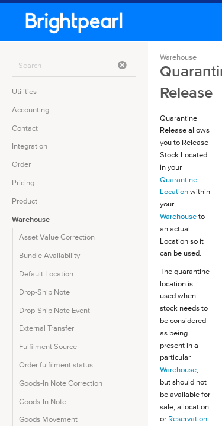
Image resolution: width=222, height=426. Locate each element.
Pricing (23, 182)
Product (24, 200)
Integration (29, 145)
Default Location (46, 273)
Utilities (24, 91)
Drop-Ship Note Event (54, 310)
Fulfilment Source (48, 346)
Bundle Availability (49, 255)
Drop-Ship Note (44, 292)
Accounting (30, 109)
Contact (25, 128)
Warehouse (31, 219)
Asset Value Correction (57, 237)
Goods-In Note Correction (60, 383)
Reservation (187, 418)
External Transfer (46, 328)
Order (21, 164)
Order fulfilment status (56, 364)
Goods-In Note (42, 401)
